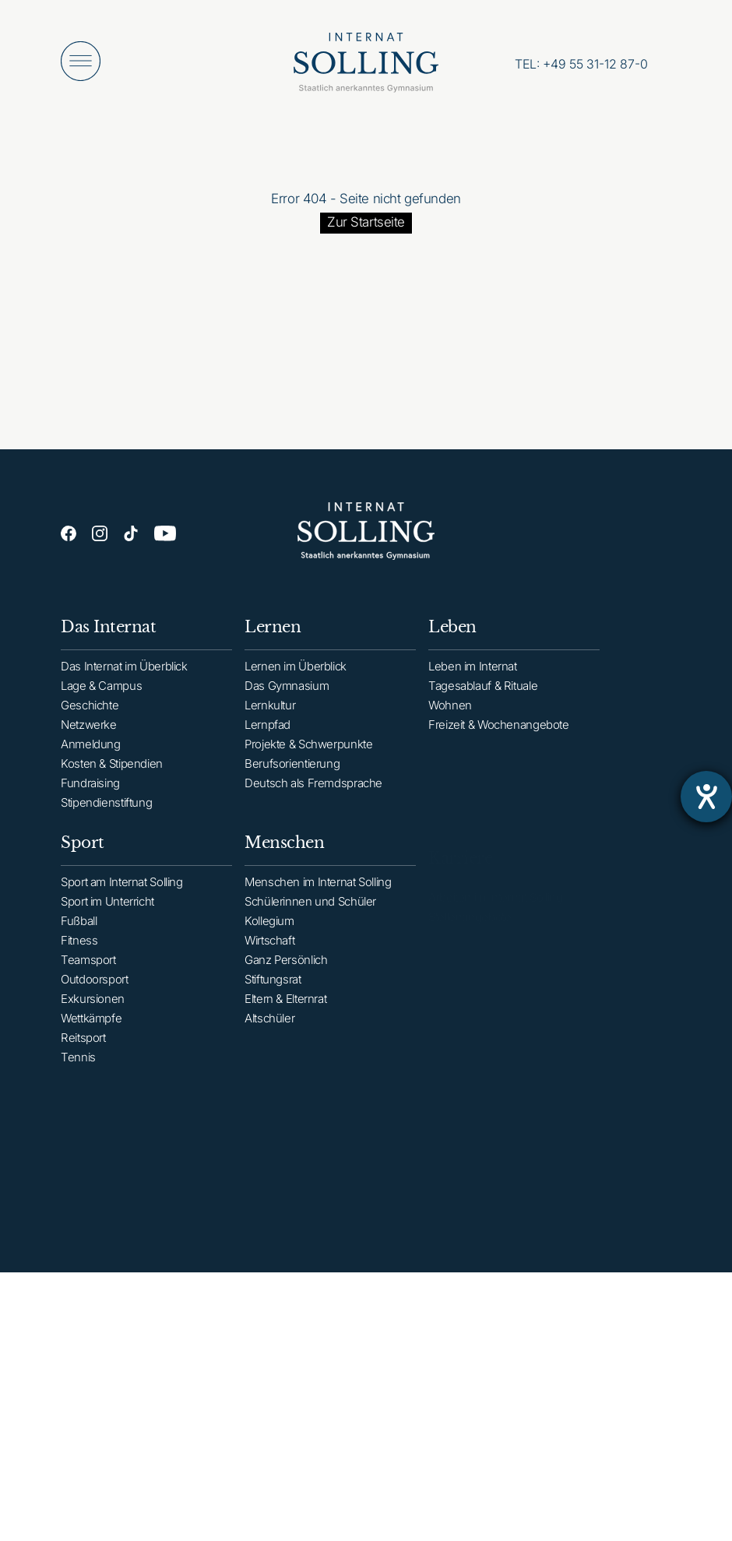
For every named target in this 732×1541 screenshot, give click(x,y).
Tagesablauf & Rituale (482, 698)
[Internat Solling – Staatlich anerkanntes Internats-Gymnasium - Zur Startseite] (366, 66)
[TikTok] (131, 534)
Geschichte (89, 709)
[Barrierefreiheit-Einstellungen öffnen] (706, 796)
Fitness (79, 955)
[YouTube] (165, 535)
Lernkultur (270, 713)
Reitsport (83, 1053)
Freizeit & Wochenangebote (498, 737)
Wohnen (450, 717)
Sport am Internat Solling (122, 897)
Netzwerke (89, 729)
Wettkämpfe (91, 1033)
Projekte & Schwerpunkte (308, 752)
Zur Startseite (366, 222)
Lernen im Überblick (296, 674)
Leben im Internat (472, 678)
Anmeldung (91, 748)
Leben (452, 639)
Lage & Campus (101, 690)
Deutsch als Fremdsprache (313, 791)
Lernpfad (267, 733)
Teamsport (88, 975)
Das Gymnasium (287, 694)
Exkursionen (93, 1014)
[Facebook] (68, 533)
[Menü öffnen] (80, 61)
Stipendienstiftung (106, 807)
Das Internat (108, 631)
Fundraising (90, 787)
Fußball (79, 936)
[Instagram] (99, 533)
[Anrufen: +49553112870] (581, 64)
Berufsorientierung (292, 772)
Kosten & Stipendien (112, 768)
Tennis (78, 1072)
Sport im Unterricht (107, 916)
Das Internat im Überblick (124, 670)
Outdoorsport (94, 994)
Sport (82, 858)
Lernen (273, 635)
